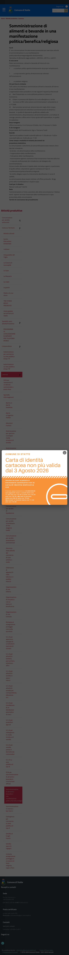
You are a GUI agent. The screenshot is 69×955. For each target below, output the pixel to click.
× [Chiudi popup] (64, 452)
